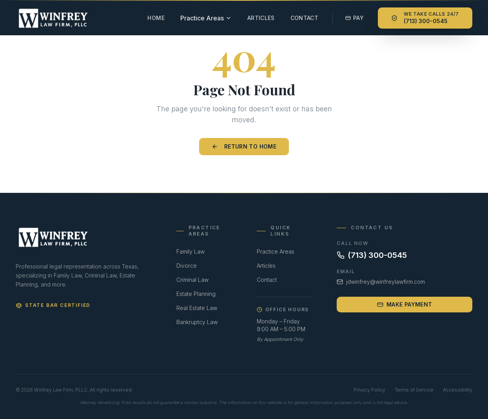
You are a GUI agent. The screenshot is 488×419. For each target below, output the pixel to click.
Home (155, 18)
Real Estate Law (196, 308)
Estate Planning (196, 293)
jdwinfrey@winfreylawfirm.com (381, 281)
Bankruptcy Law (197, 322)
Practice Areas (275, 251)
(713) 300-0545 (372, 255)
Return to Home (244, 146)
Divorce (186, 265)
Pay (354, 18)
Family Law (190, 251)
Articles (261, 18)
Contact (304, 18)
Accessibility (457, 390)
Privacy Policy (369, 390)
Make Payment (404, 304)
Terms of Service (414, 390)
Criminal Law (192, 279)
